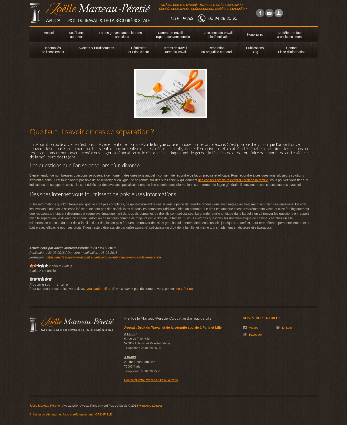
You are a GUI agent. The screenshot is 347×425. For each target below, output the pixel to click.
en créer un (184, 289)
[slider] (39, 266)
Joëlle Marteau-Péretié (45, 405)
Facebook (255, 334)
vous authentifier (98, 289)
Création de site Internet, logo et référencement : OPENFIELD (71, 414)
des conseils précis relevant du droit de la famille (233, 180)
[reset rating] (31, 279)
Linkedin (287, 327)
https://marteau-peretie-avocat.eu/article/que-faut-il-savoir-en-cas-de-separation (103, 257)
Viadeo (253, 327)
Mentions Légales (150, 405)
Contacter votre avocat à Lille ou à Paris (151, 380)
